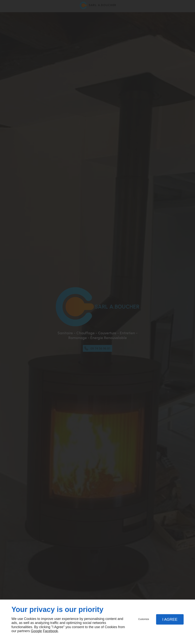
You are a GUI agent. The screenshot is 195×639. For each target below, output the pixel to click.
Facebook (50, 631)
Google (36, 631)
